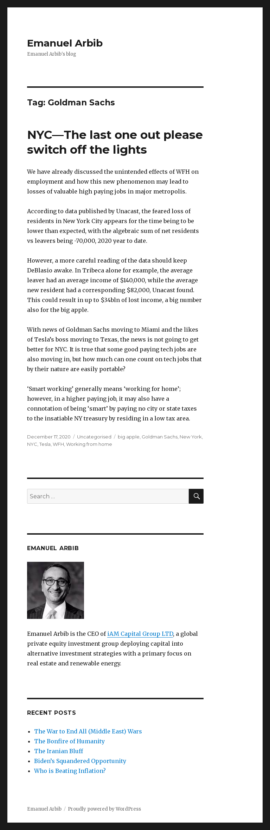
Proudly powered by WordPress (104, 809)
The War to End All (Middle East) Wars (88, 731)
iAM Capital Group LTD (140, 633)
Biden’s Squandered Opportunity (80, 760)
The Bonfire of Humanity (69, 741)
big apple (129, 436)
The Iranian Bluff (58, 751)
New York (191, 436)
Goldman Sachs (160, 436)
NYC (32, 444)
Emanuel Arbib (65, 43)
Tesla (45, 444)
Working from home (89, 444)
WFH (58, 444)
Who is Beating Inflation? (70, 770)
